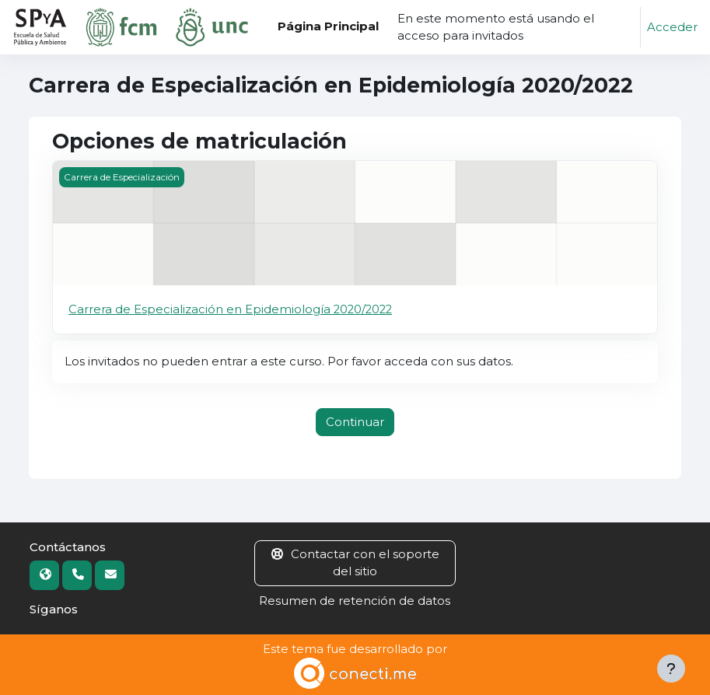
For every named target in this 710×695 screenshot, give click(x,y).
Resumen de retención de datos (354, 601)
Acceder (672, 27)
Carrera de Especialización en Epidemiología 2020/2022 (230, 309)
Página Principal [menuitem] (328, 26)
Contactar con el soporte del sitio (355, 562)
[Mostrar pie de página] (671, 669)
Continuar (355, 422)
